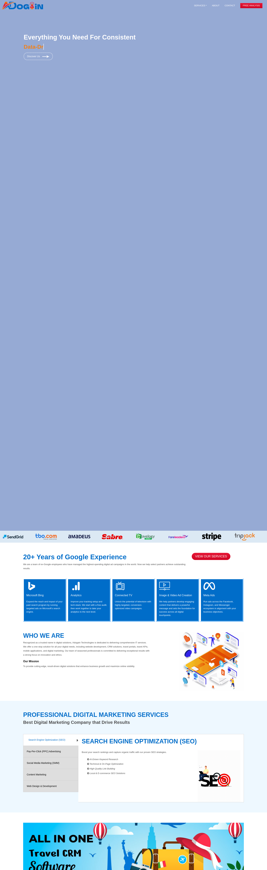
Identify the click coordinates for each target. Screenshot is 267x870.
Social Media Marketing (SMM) (43, 763)
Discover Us (38, 56)
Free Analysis (251, 5)
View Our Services (211, 556)
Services (199, 5)
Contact (230, 5)
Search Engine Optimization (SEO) (46, 739)
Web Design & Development (42, 786)
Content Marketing (36, 774)
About (215, 5)
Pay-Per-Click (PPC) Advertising (44, 751)
